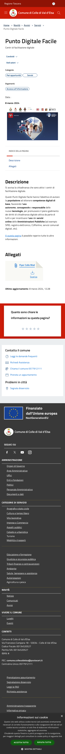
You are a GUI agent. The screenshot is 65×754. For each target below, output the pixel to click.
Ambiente (11, 568)
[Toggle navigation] (6, 12)
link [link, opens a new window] (60, 736)
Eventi (10, 623)
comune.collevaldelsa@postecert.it (25, 660)
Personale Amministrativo (20, 489)
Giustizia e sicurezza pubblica (21, 559)
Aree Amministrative (17, 470)
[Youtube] (22, 452)
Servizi (37, 25)
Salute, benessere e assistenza (22, 573)
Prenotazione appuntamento (21, 677)
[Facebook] (7, 452)
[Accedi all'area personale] (54, 3)
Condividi (12, 56)
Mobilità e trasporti (16, 540)
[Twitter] (15, 452)
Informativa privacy (16, 710)
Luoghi (10, 618)
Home (6, 25)
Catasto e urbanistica (17, 532)
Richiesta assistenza (17, 691)
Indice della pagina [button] (19, 150)
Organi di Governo (16, 466)
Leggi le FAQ (13, 687)
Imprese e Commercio (17, 522)
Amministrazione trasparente (21, 705)
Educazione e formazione (19, 554)
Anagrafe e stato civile (18, 508)
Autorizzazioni (14, 578)
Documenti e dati (15, 494)
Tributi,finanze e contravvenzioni (23, 564)
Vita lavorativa (14, 518)
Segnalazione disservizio (19, 682)
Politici (10, 485)
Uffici (9, 475)
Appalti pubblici (14, 527)
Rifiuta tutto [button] (44, 742)
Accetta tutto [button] (21, 742)
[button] (32, 749)
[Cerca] (59, 13)
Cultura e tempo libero (18, 513)
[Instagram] (30, 452)
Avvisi (27, 25)
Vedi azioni (12, 63)
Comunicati (12, 600)
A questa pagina (13, 235)
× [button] (62, 716)
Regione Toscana (12, 3)
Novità (17, 25)
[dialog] (32, 733)
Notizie (10, 596)
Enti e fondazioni (15, 480)
